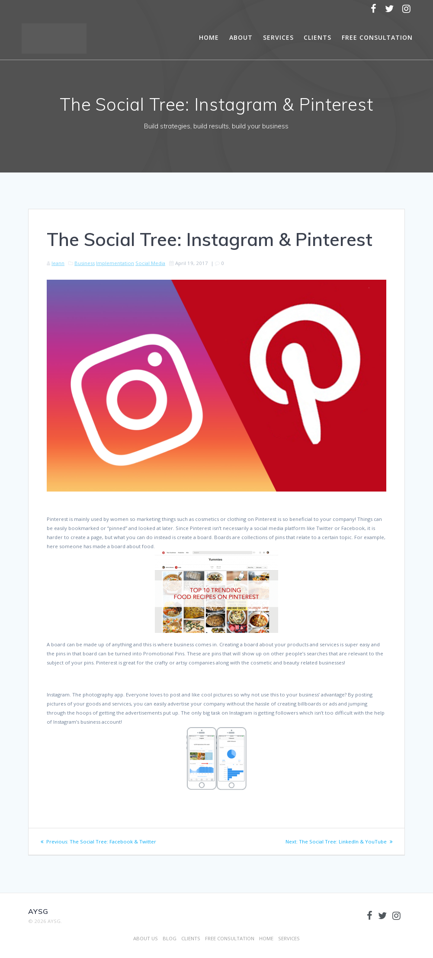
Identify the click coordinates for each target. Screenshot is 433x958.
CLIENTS (317, 37)
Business (84, 263)
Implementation (115, 263)
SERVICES (278, 37)
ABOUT (241, 37)
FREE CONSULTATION (377, 37)
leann (57, 263)
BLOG (169, 938)
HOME (209, 37)
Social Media (150, 263)
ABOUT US (145, 938)
